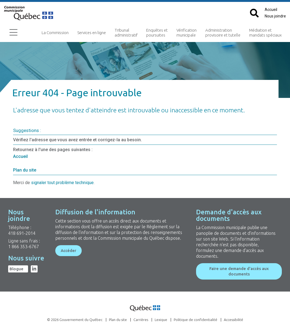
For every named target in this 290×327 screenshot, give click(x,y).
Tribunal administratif (126, 32)
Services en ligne (91, 32)
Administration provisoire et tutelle (222, 32)
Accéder (68, 250)
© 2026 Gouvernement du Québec (74, 320)
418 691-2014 (21, 233)
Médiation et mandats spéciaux (265, 32)
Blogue (16, 268)
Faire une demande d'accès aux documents (239, 271)
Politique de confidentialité (195, 320)
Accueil (271, 9)
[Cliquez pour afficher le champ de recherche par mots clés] (254, 13)
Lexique (161, 320)
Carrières (140, 320)
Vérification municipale (186, 32)
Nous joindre (275, 16)
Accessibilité (233, 320)
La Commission (55, 32)
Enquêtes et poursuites (157, 32)
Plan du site (24, 170)
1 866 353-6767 (23, 246)
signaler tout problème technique (62, 182)
